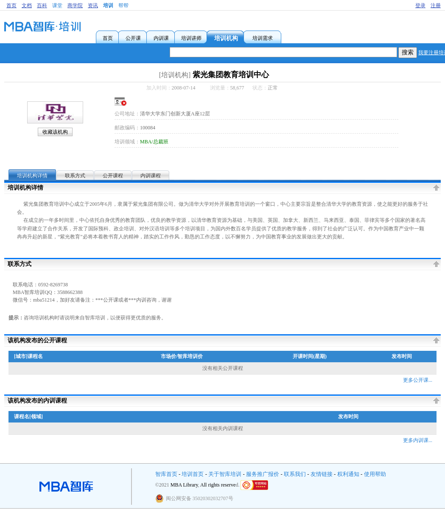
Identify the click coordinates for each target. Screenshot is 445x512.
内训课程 (150, 176)
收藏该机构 (55, 132)
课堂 (57, 5)
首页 (11, 5)
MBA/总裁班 (154, 142)
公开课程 (113, 176)
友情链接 (322, 474)
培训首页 (193, 474)
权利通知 (348, 474)
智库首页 (166, 474)
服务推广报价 (262, 474)
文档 (27, 5)
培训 (108, 5)
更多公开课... (417, 380)
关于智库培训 (224, 474)
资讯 (93, 5)
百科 (42, 5)
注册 (436, 5)
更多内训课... (417, 440)
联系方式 (75, 176)
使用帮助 (375, 474)
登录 (420, 5)
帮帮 (123, 5)
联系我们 (295, 474)
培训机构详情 (32, 176)
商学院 (75, 5)
